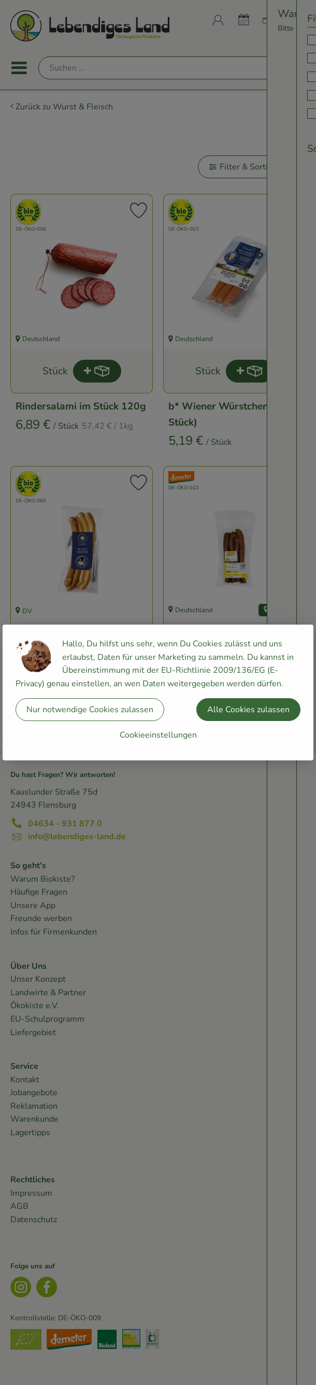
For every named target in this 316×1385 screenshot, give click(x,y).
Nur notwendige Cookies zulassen (89, 709)
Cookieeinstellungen (158, 735)
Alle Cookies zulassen (248, 709)
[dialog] (158, 692)
